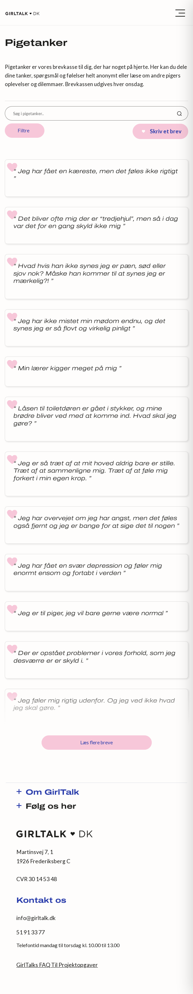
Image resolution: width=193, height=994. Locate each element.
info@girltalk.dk (36, 918)
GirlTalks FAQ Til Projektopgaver (57, 964)
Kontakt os (41, 901)
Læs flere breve (96, 742)
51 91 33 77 (30, 932)
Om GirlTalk (52, 793)
